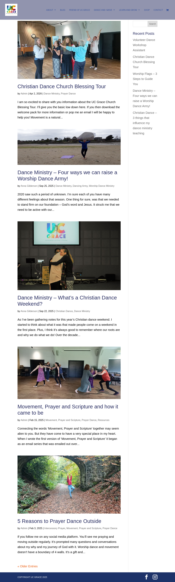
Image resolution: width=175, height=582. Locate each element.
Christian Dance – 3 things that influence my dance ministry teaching (145, 123)
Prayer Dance (68, 93)
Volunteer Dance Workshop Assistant (144, 45)
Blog (62, 10)
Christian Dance (64, 311)
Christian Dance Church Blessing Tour (62, 86)
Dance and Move (103, 10)
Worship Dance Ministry (101, 186)
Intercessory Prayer (54, 528)
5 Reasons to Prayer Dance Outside (59, 521)
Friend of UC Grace (79, 10)
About (49, 10)
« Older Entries (28, 566)
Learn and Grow (128, 10)
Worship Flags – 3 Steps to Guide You (145, 79)
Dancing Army (80, 186)
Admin (24, 93)
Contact (158, 10)
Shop (147, 10)
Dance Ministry (52, 93)
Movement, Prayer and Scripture (63, 420)
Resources (103, 420)
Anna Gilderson (29, 186)
